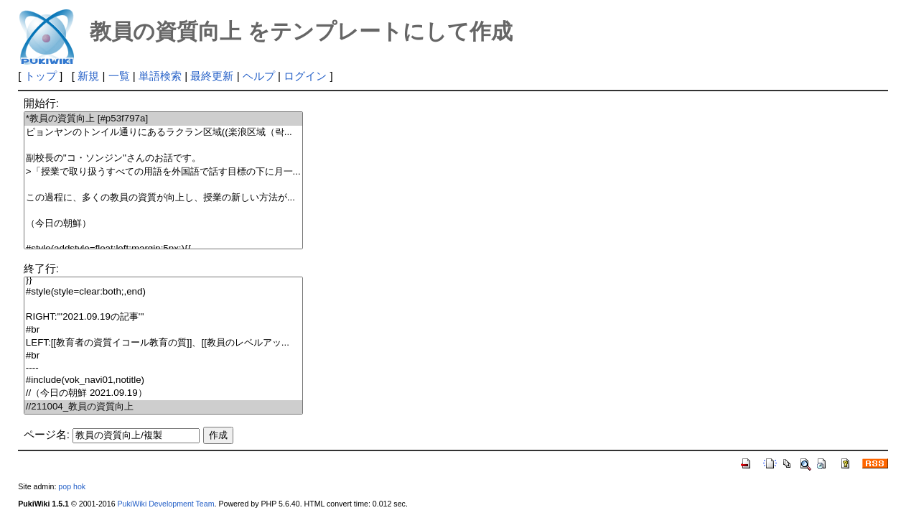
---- (163, 368)
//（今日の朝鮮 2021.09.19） (163, 393)
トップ (40, 76)
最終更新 (211, 76)
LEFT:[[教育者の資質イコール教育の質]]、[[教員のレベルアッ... (163, 343)
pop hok (71, 486)
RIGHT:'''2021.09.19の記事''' (163, 317)
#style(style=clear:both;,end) (163, 292)
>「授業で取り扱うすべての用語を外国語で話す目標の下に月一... (163, 172)
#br (163, 330)
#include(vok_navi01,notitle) (163, 380)
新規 (88, 76)
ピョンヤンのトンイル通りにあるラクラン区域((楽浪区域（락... (163, 132)
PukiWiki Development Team (166, 503)
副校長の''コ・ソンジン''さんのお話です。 (163, 158)
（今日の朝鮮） (163, 224)
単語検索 (160, 76)
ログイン (305, 76)
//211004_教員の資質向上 (163, 407)
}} (163, 280)
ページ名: (47, 434)
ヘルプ (259, 76)
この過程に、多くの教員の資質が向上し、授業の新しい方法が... (163, 198)
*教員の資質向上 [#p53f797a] (163, 119)
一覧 (119, 76)
